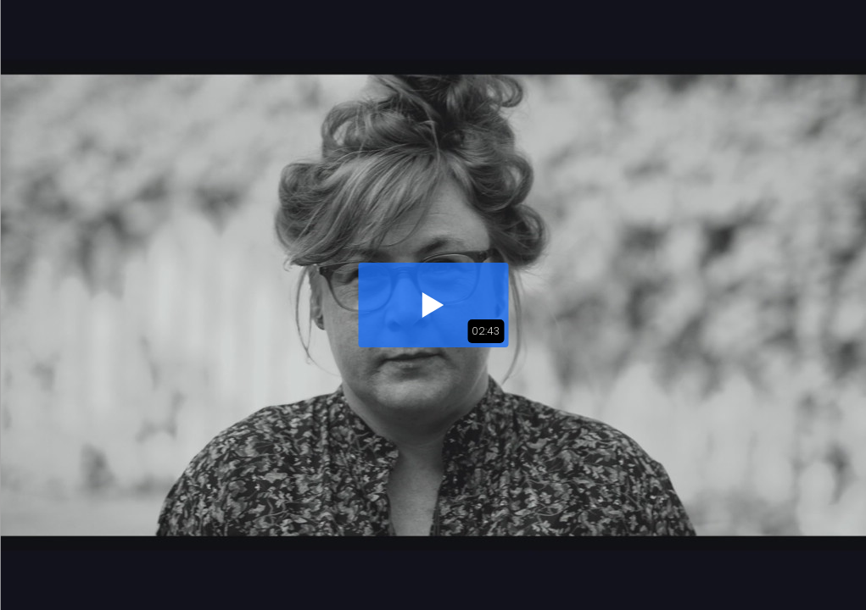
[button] (433, 305)
